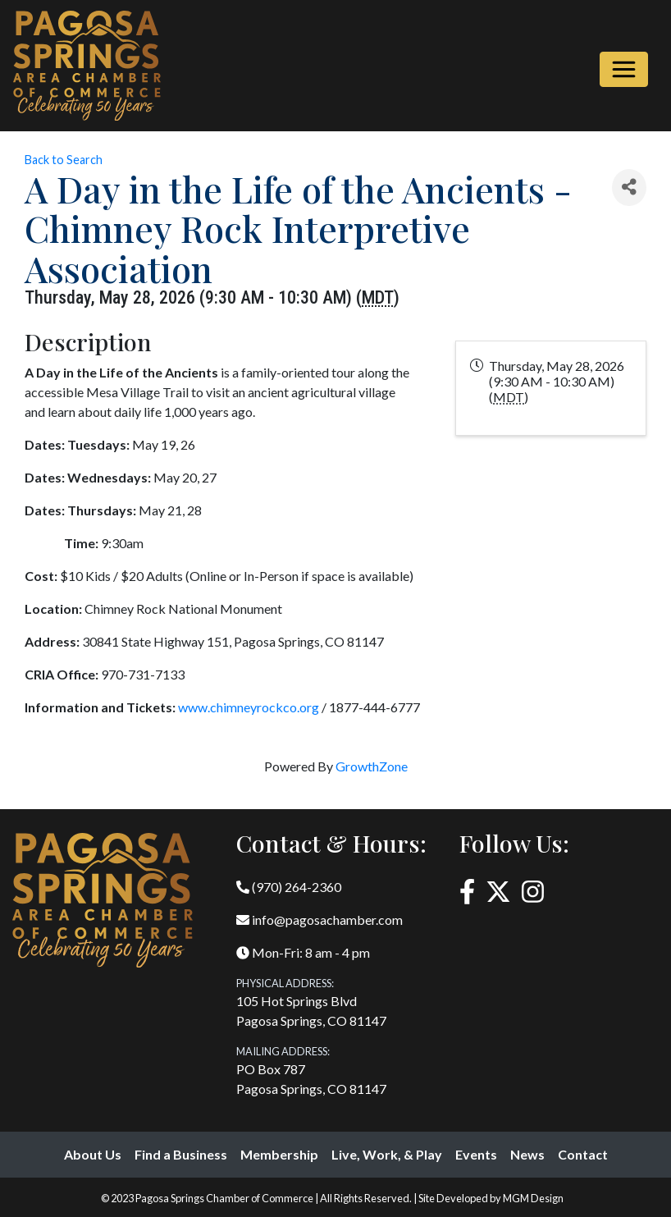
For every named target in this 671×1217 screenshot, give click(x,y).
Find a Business (181, 1154)
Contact (583, 1154)
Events (476, 1154)
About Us (92, 1154)
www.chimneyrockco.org (248, 707)
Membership (279, 1154)
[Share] (629, 187)
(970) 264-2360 (288, 886)
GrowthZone (372, 766)
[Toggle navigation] (624, 69)
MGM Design (533, 1198)
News (527, 1154)
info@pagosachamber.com (319, 919)
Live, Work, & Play (386, 1154)
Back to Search (64, 160)
